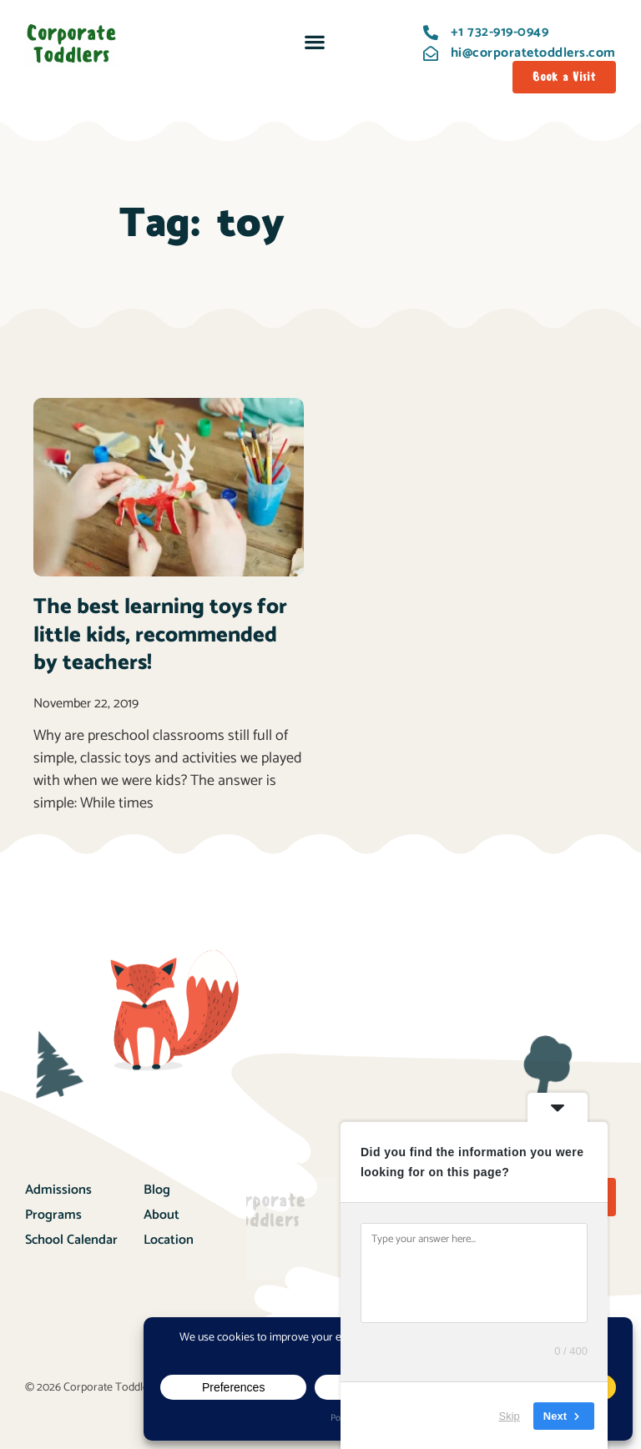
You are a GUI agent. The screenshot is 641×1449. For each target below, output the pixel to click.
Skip (509, 1415)
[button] (314, 41)
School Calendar (71, 1240)
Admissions (58, 1190)
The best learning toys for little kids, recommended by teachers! (160, 635)
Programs (53, 1215)
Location (169, 1240)
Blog (157, 1190)
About (161, 1215)
